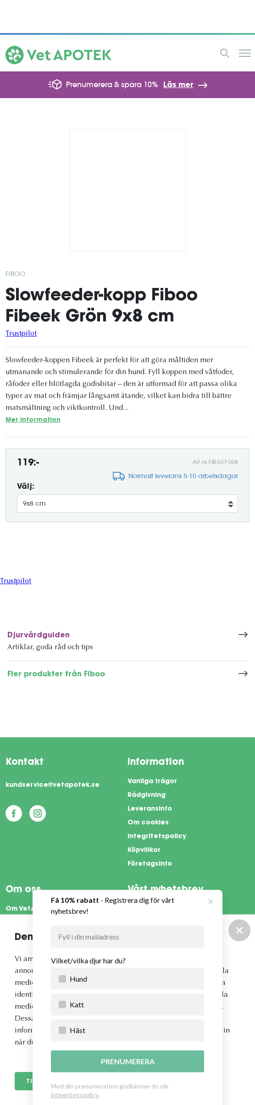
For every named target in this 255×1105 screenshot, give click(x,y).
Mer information (33, 420)
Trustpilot (21, 333)
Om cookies (148, 823)
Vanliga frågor (152, 782)
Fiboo (15, 274)
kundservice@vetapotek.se (53, 785)
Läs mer (178, 85)
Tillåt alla (46, 1081)
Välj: (25, 487)
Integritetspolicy (157, 837)
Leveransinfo (150, 809)
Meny (245, 53)
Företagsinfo (150, 864)
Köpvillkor (144, 850)
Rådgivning (147, 795)
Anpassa (108, 1081)
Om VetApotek (31, 909)
